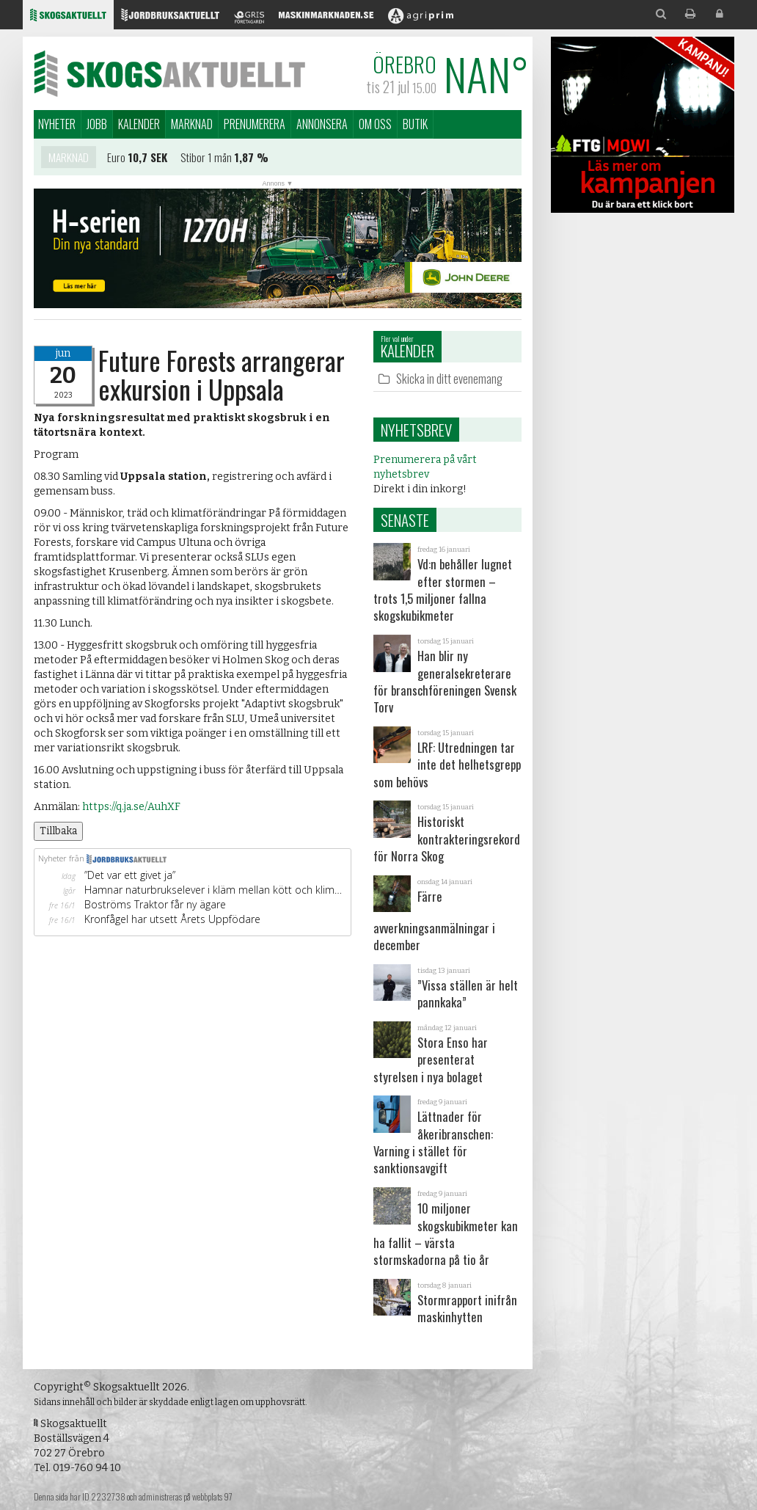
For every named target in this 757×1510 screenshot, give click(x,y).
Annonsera (322, 124)
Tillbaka (58, 831)
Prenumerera (254, 124)
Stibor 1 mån (206, 161)
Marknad (192, 124)
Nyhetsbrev (416, 429)
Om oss (375, 124)
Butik (415, 124)
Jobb (97, 124)
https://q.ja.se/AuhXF (131, 806)
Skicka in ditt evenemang (449, 378)
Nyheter (57, 124)
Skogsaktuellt (169, 73)
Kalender (139, 124)
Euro (116, 161)
